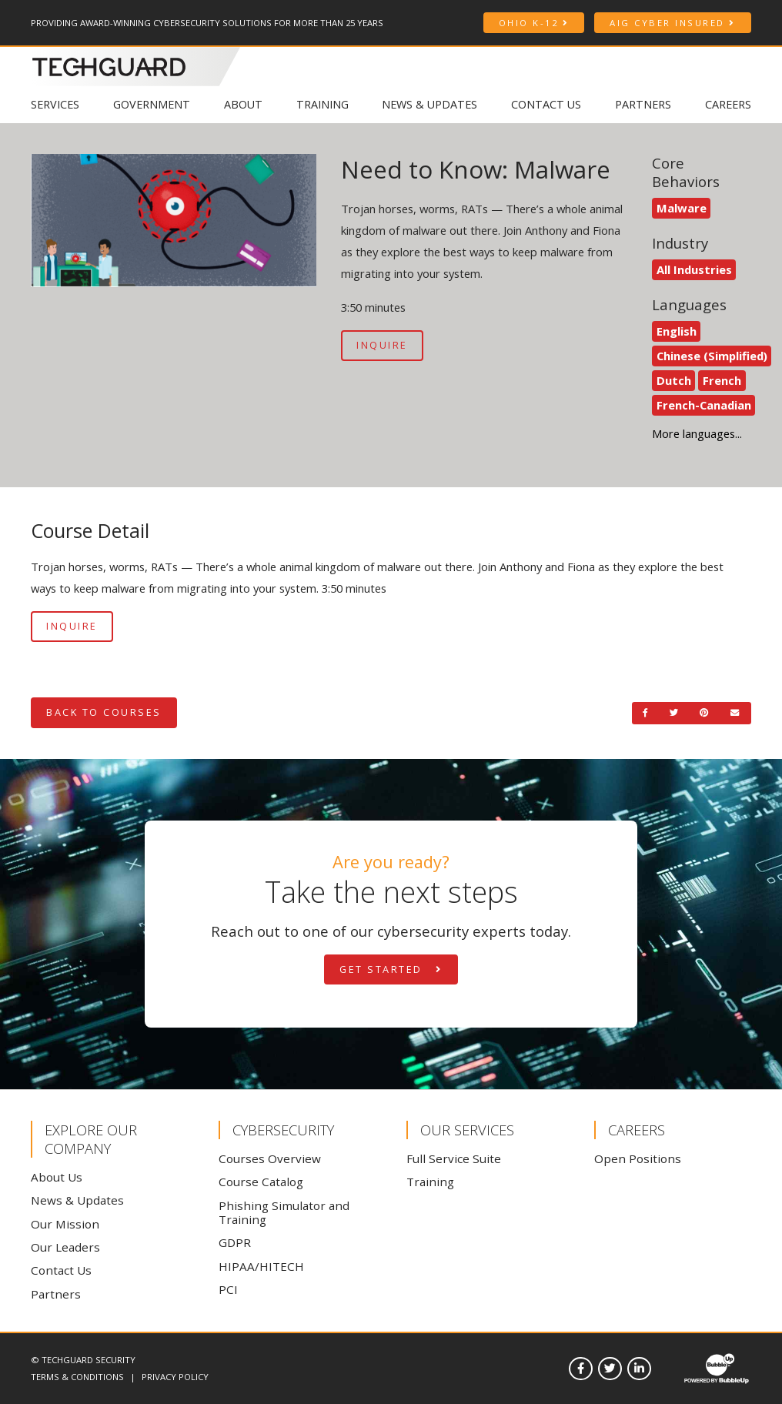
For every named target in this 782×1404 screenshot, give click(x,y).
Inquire (382, 345)
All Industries (694, 269)
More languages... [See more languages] (697, 433)
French (722, 380)
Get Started (391, 969)
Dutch (674, 380)
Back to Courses (104, 712)
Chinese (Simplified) (712, 355)
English (677, 331)
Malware (682, 208)
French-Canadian (704, 405)
